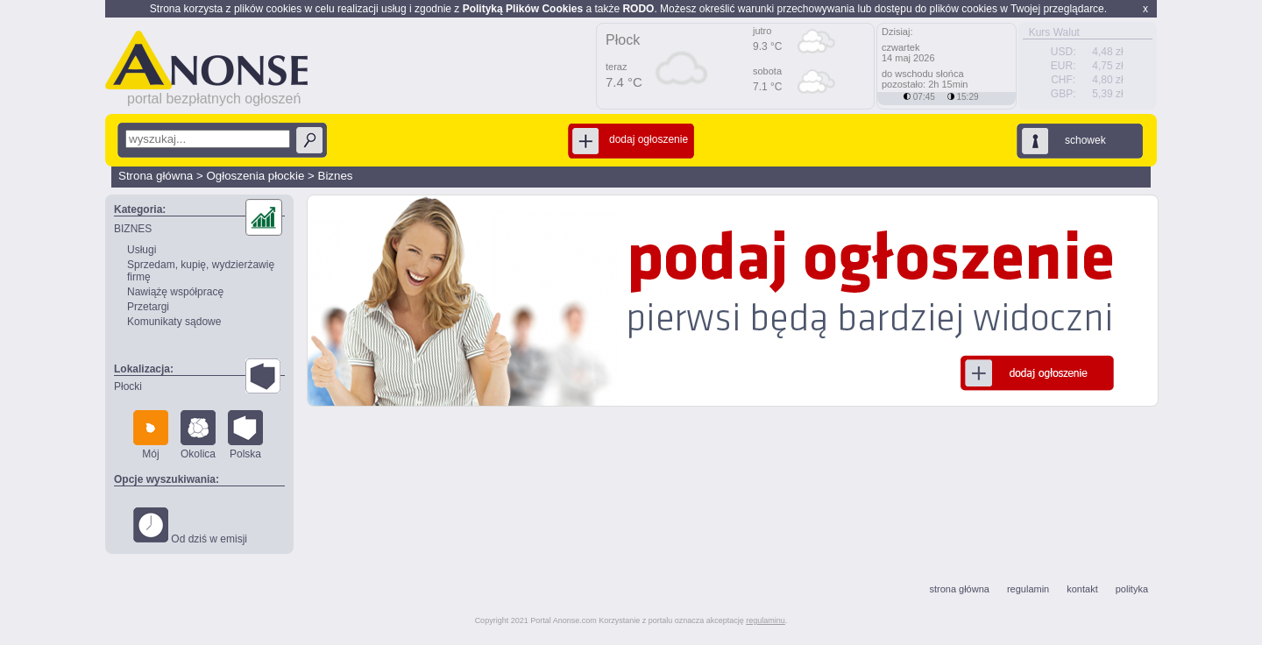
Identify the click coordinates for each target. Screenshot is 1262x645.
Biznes (335, 175)
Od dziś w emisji (190, 526)
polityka (1132, 589)
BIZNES (133, 229)
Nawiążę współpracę (175, 292)
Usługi (141, 250)
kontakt (1082, 589)
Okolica (198, 435)
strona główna (959, 589)
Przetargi (148, 307)
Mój (150, 435)
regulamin (1028, 589)
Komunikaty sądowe (174, 321)
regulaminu (765, 620)
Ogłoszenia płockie (255, 175)
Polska (245, 435)
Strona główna (155, 175)
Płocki (128, 386)
